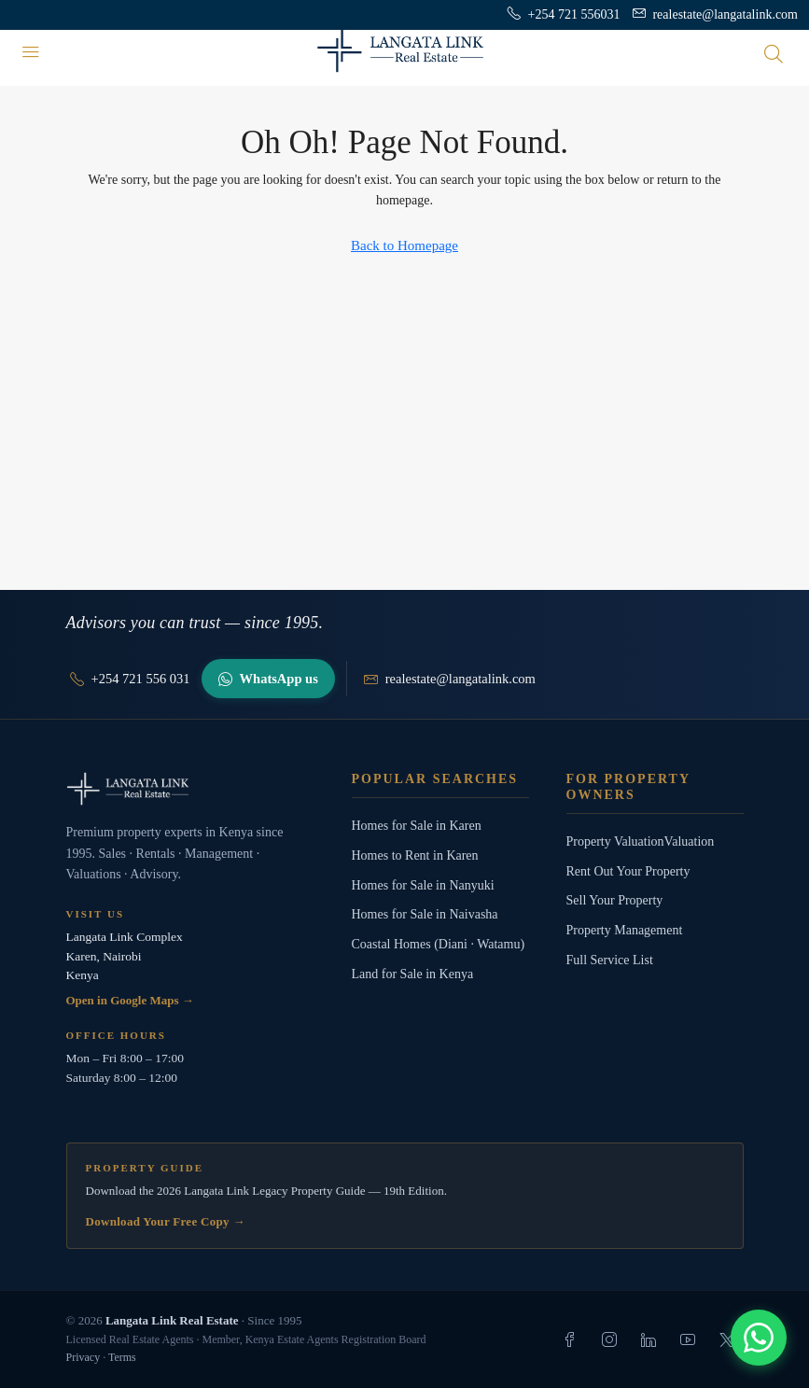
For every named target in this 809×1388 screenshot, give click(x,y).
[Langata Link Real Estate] (190, 789)
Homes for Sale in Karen (416, 826)
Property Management (624, 930)
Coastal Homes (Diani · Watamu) (438, 944)
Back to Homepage (404, 245)
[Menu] (30, 53)
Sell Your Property (614, 900)
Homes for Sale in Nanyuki (423, 885)
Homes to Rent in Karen (415, 855)
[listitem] (570, 1339)
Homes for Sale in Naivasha (425, 914)
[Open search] (773, 53)
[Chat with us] (759, 1338)
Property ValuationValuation (640, 841)
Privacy (83, 1357)
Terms (122, 1357)
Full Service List (609, 960)
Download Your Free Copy (165, 1221)
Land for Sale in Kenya (413, 974)
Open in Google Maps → (130, 1000)
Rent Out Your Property (628, 871)
